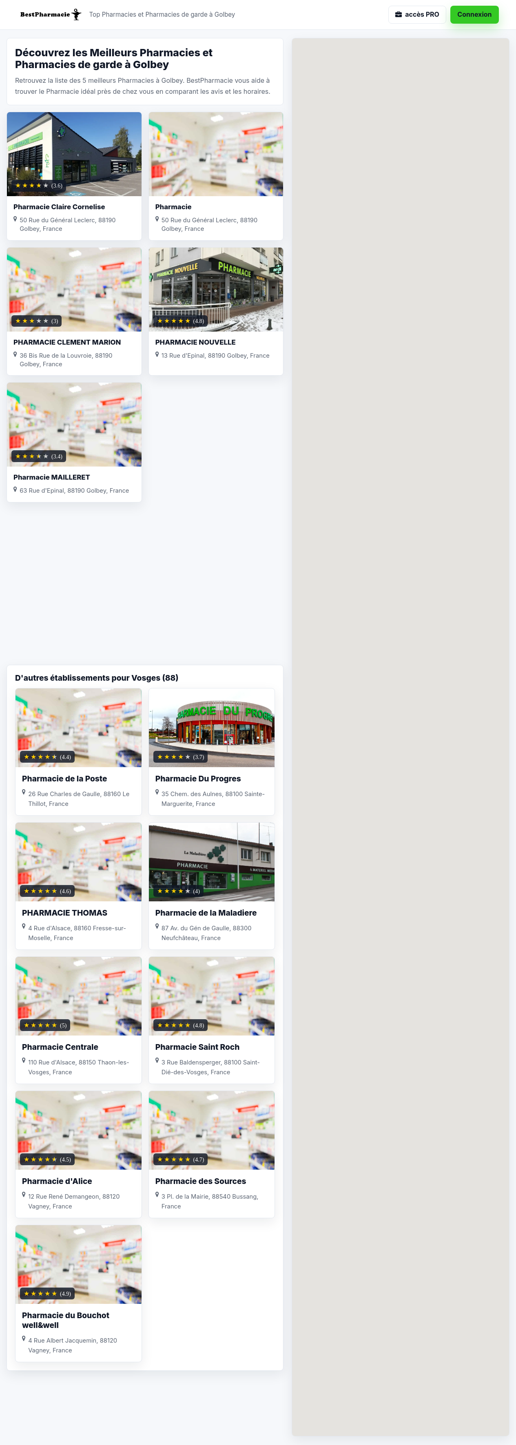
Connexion (474, 14)
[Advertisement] (145, 599)
